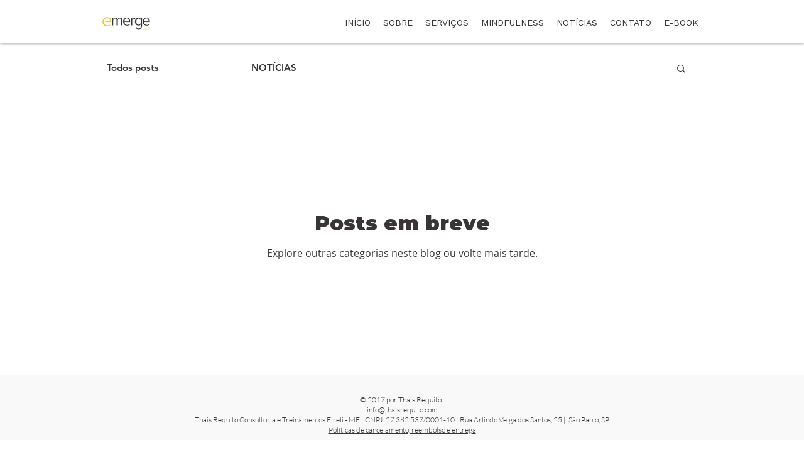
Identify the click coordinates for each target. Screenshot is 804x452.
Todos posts (133, 67)
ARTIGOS (205, 67)
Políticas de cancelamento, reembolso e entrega (402, 429)
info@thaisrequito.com (402, 409)
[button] (681, 69)
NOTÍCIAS (273, 67)
